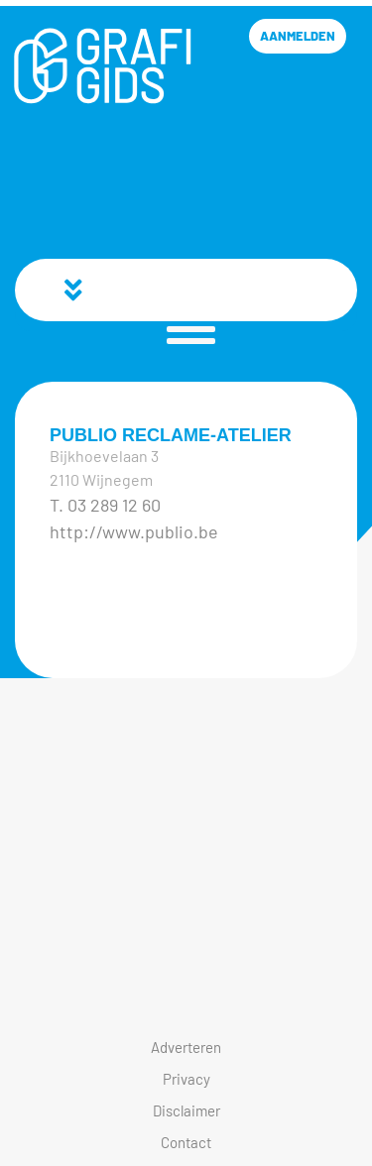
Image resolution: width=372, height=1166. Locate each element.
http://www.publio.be (134, 531)
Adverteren (186, 1047)
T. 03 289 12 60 (105, 505)
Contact (186, 1142)
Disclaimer (186, 1110)
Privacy (186, 1079)
